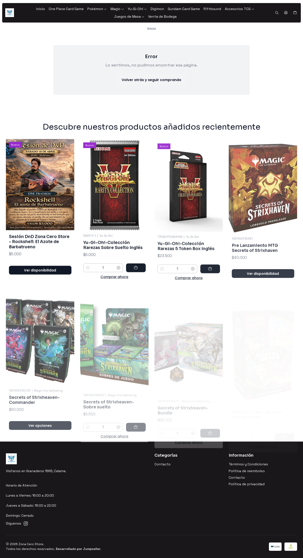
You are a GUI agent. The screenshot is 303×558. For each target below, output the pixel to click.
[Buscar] (277, 12)
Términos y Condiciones (248, 464)
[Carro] (295, 12)
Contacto (162, 464)
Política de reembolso (247, 471)
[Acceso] (286, 12)
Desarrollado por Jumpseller (78, 549)
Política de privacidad (247, 484)
